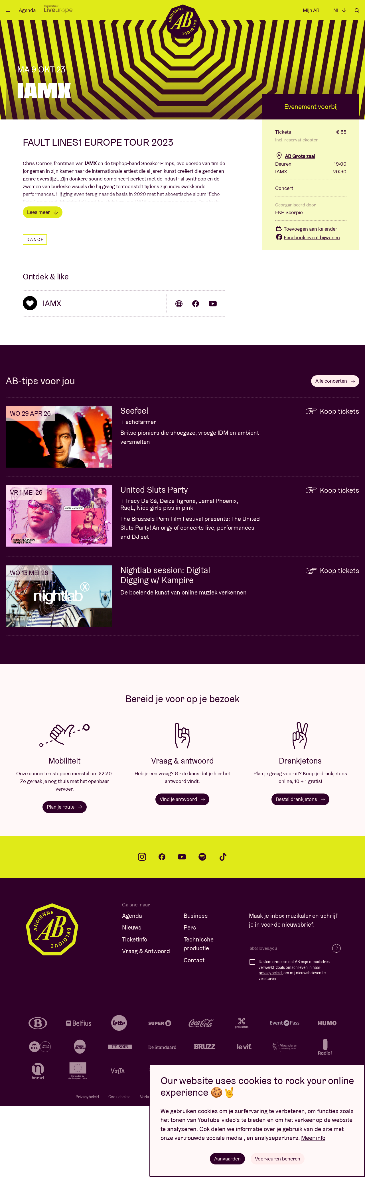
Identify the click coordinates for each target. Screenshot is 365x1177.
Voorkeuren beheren (277, 1158)
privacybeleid (270, 1044)
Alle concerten (335, 452)
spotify (202, 928)
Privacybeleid (87, 1168)
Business (196, 987)
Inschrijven (336, 1019)
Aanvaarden (227, 1158)
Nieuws (131, 999)
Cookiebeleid (119, 1168)
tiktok (223, 928)
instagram (142, 928)
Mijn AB (311, 10)
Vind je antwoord (182, 870)
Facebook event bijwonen (307, 308)
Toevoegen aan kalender (306, 300)
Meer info (313, 1138)
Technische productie (199, 1015)
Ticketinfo (134, 1010)
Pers (190, 999)
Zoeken (357, 10)
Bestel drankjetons (300, 870)
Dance (35, 310)
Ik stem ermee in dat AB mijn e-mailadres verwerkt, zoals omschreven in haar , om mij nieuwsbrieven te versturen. (294, 1041)
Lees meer (42, 283)
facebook (162, 928)
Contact (194, 1031)
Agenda (27, 10)
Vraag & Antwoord (146, 1022)
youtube (182, 928)
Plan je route (64, 878)
